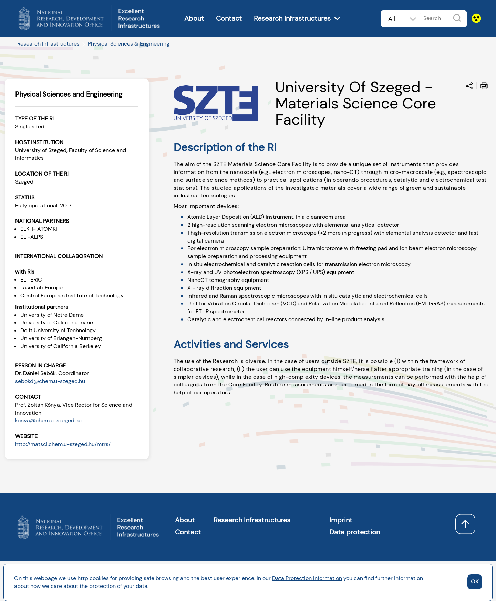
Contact (229, 18)
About (194, 18)
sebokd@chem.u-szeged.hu (50, 381)
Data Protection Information (307, 578)
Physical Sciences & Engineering (128, 43)
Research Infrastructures (292, 18)
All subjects (396, 23)
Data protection (354, 532)
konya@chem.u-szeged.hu (48, 420)
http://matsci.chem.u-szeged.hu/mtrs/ (63, 444)
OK (474, 581)
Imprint (340, 519)
